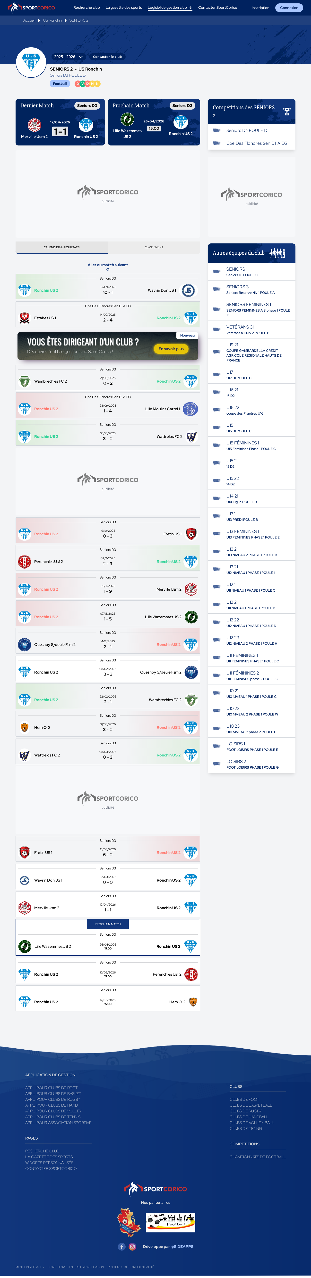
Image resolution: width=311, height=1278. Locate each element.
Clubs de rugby (246, 1113)
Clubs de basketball (251, 1107)
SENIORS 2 (78, 20)
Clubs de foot (244, 1101)
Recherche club (42, 1153)
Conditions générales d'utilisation (76, 1269)
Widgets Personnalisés (49, 1164)
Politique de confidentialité (131, 1269)
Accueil (29, 20)
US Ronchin (52, 20)
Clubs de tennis (246, 1130)
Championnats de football (258, 1159)
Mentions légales (30, 1269)
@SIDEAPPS (182, 1248)
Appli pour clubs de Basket (53, 1095)
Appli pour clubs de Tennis (52, 1119)
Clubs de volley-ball (252, 1124)
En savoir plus (171, 350)
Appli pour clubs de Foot (51, 1090)
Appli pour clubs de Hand (51, 1107)
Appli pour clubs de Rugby (52, 1101)
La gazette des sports (49, 1159)
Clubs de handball (249, 1119)
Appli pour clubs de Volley (53, 1113)
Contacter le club (107, 56)
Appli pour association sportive (58, 1124)
